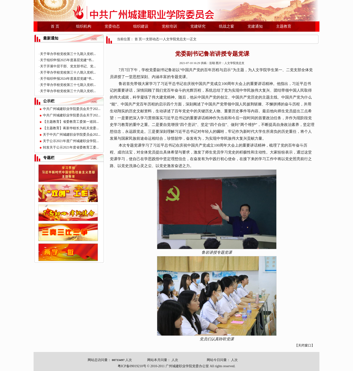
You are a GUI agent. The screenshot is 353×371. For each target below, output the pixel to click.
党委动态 (112, 26)
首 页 (55, 26)
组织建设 (140, 26)
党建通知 (255, 26)
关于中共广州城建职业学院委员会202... (72, 134)
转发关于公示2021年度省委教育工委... (71, 147)
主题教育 (283, 26)
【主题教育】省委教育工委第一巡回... (71, 122)
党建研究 (198, 26)
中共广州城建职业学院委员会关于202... (72, 109)
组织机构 (83, 26)
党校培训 (169, 26)
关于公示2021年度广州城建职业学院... (71, 141)
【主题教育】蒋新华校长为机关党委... (71, 128)
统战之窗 (226, 26)
